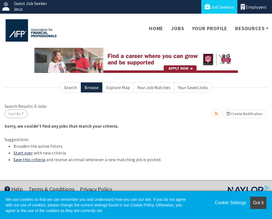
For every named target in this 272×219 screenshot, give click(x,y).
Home (156, 28)
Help (13, 188)
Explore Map (118, 87)
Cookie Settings (230, 202)
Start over (23, 153)
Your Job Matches (154, 87)
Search (70, 87)
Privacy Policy (96, 188)
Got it (258, 202)
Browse (91, 87)
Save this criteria (29, 159)
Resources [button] (249, 28)
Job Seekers (219, 6)
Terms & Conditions (51, 188)
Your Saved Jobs (193, 87)
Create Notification (244, 113)
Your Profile (210, 28)
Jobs (177, 28)
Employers (253, 6)
